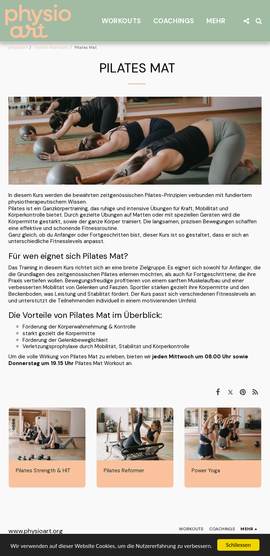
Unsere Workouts (51, 47)
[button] (246, 21)
